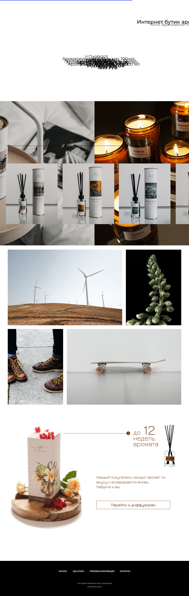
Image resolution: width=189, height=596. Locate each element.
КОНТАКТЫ (125, 571)
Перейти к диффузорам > (34, 75)
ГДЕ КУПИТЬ (78, 571)
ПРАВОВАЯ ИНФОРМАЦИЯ (102, 571)
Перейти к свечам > (128, 75)
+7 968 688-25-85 (117, 35)
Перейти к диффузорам (133, 505)
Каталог (35, 36)
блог (88, 38)
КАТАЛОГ (63, 571)
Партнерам (59, 38)
